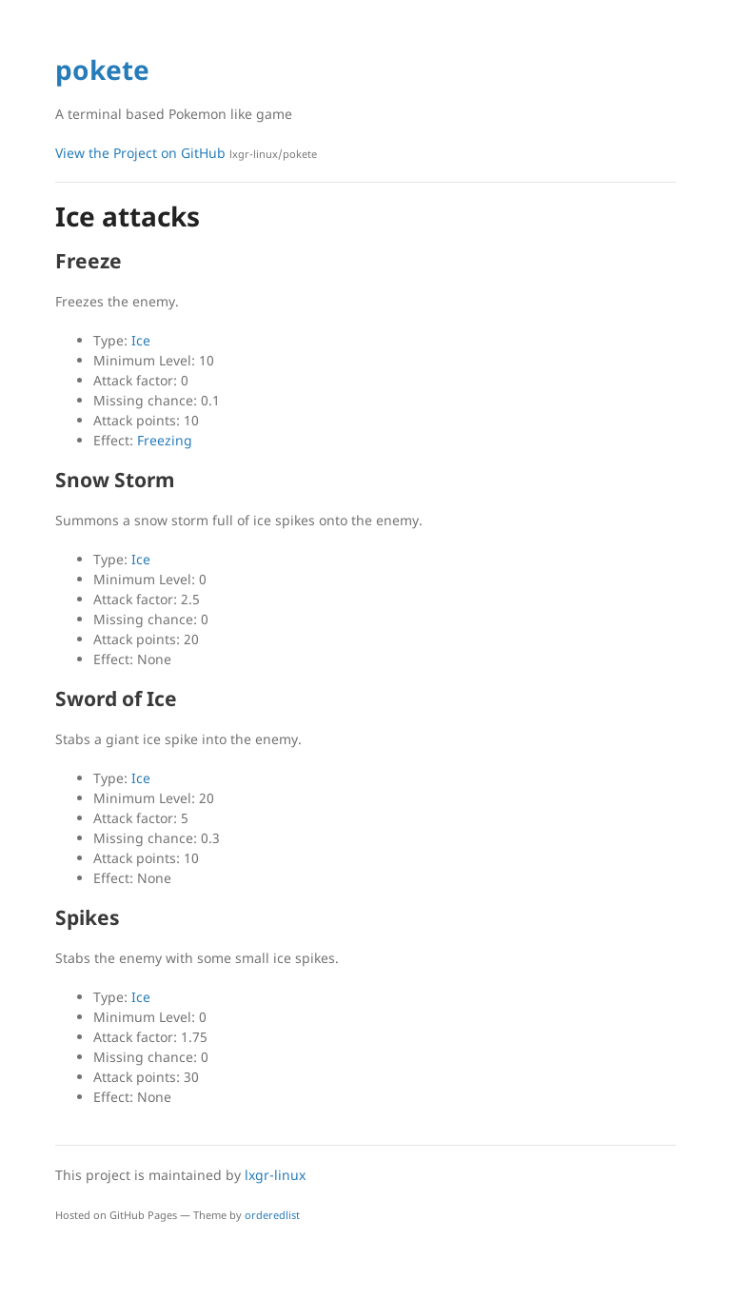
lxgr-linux (275, 1175)
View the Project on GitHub (186, 153)
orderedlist (272, 1215)
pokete (102, 69)
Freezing (164, 440)
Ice (140, 340)
